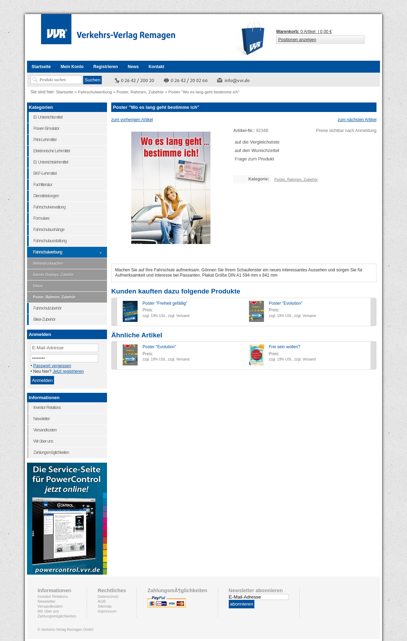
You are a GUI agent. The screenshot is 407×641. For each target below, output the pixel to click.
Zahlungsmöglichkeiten (57, 616)
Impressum (107, 611)
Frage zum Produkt (254, 158)
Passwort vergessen (52, 365)
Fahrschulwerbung (95, 92)
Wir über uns (48, 611)
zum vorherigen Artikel (132, 119)
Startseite (65, 92)
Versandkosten (50, 606)
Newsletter (46, 601)
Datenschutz (108, 596)
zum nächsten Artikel (357, 119)
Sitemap (105, 606)
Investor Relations (53, 596)
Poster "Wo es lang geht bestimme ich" (204, 92)
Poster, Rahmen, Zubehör (140, 92)
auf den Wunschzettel (257, 150)
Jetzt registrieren (68, 371)
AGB (102, 601)
